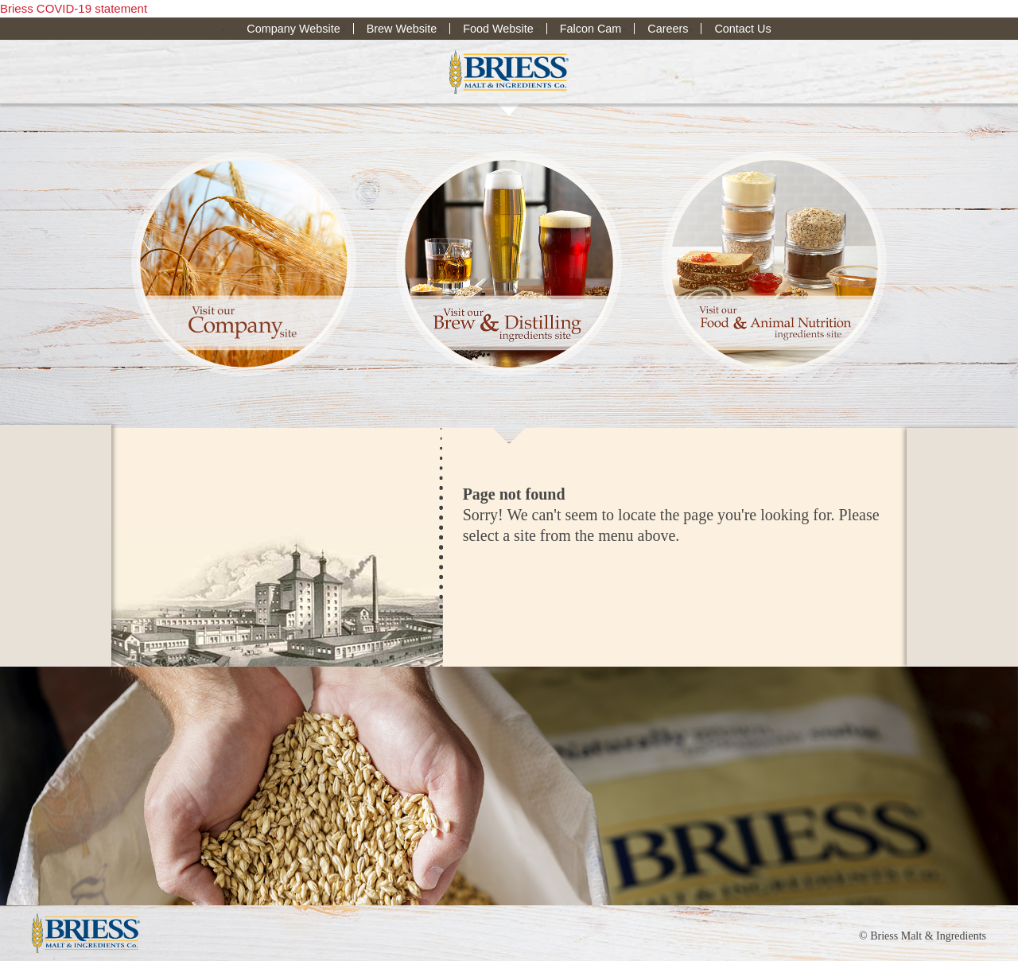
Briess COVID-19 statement (73, 8)
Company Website (293, 28)
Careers (667, 28)
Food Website (498, 28)
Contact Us (742, 28)
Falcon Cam (591, 28)
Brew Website (402, 28)
